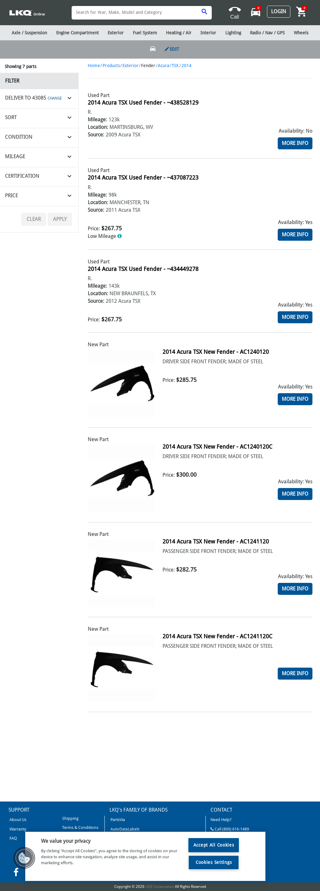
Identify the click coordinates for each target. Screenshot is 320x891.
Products (111, 65)
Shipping (70, 818)
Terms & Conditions (79, 827)
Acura (163, 65)
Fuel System (145, 32)
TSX (175, 65)
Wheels (301, 32)
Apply (60, 219)
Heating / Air (179, 32)
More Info (295, 143)
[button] (24, 858)
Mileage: (97, 120)
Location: (98, 127)
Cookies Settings (214, 862)
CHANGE (55, 98)
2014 (186, 65)
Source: (96, 135)
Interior (208, 32)
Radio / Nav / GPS (267, 32)
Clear (34, 219)
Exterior (130, 65)
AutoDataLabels (124, 829)
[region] (145, 856)
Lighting (233, 32)
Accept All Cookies (213, 845)
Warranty (17, 829)
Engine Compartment (77, 32)
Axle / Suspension (29, 32)
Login (278, 11)
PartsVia (117, 819)
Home (94, 65)
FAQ (13, 838)
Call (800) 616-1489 (229, 829)
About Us (18, 819)
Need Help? (221, 819)
